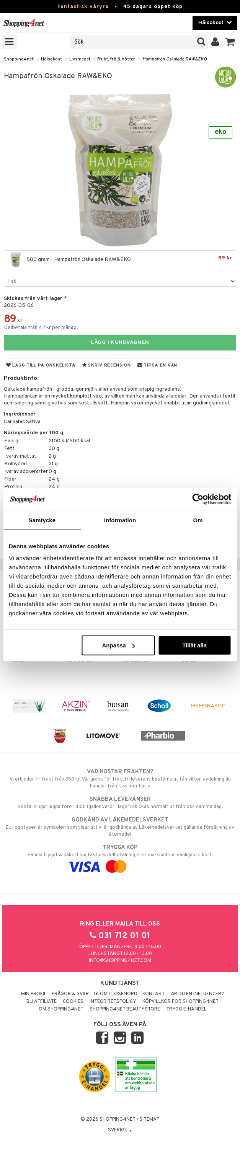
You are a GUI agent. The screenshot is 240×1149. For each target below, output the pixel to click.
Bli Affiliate (41, 1002)
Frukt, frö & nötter (116, 59)
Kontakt (153, 994)
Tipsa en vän (157, 365)
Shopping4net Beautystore (125, 1009)
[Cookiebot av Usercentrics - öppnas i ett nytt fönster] (197, 499)
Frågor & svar (70, 994)
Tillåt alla (194, 645)
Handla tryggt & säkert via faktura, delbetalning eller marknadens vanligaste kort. (120, 857)
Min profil (34, 994)
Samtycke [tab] (42, 520)
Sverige (120, 1130)
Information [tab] (120, 520)
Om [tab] (198, 520)
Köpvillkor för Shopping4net (180, 1002)
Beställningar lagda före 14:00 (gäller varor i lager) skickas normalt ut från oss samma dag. (120, 802)
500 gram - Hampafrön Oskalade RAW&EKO (120, 259)
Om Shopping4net (61, 1009)
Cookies (73, 1002)
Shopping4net (19, 59)
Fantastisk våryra (83, 6)
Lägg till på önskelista (41, 365)
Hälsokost (51, 59)
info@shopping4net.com (120, 961)
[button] (230, 42)
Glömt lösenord (115, 994)
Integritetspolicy (113, 1002)
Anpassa (118, 645)
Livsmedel (79, 59)
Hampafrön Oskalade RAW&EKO (174, 59)
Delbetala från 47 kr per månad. (41, 327)
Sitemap (149, 1119)
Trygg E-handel (186, 1009)
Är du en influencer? (197, 994)
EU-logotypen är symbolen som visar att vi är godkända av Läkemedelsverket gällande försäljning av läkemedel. (120, 827)
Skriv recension (106, 365)
